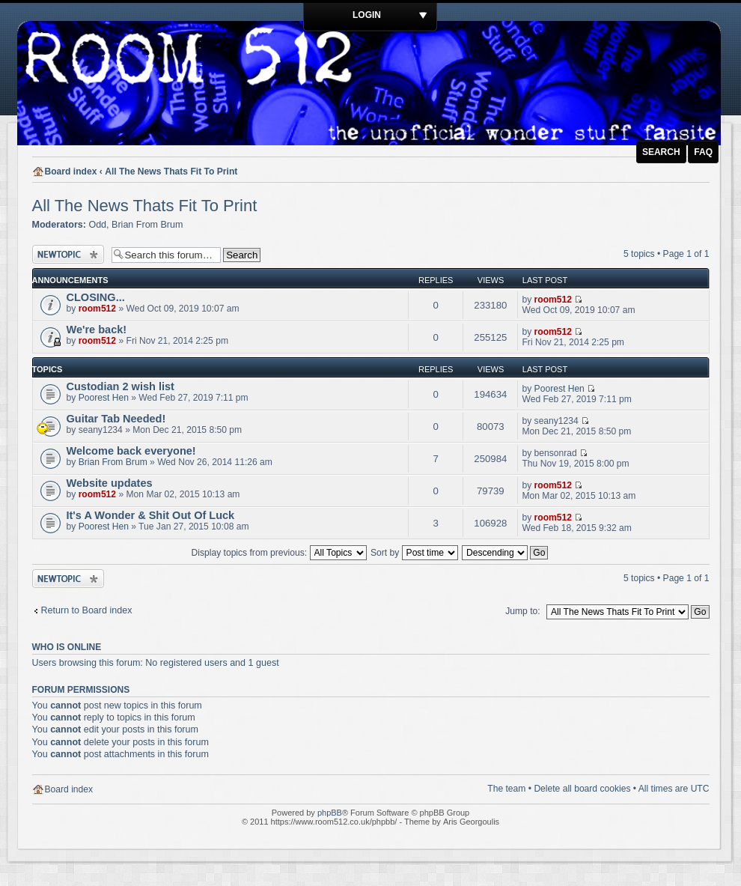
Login (367, 15)
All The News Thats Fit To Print (171, 171)
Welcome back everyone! (131, 451)
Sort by (414, 552)
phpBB (329, 812)
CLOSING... (96, 297)
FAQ (703, 152)
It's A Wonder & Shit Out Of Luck (151, 515)
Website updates (110, 483)
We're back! (97, 330)
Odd (97, 224)
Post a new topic (68, 254)
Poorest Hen (104, 397)
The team (506, 788)
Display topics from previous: (279, 552)
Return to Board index (86, 610)
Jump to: (522, 611)
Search (661, 152)
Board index (71, 171)
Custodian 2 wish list (120, 386)
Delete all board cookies (582, 788)
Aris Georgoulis (471, 821)
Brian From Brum (147, 224)
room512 (97, 308)
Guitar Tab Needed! (116, 419)
